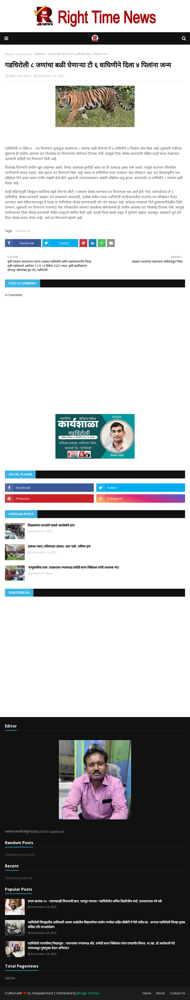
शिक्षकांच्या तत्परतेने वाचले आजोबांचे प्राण (51, 525)
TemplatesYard (42, 993)
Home (9, 54)
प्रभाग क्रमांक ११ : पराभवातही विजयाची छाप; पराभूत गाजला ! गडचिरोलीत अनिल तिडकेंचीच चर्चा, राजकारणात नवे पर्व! (95, 901)
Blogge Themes (88, 993)
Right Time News (19, 76)
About (160, 993)
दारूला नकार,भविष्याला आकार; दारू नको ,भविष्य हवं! (59, 546)
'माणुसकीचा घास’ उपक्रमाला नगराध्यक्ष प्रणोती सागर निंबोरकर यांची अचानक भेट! (73, 567)
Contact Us (177, 993)
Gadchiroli (23, 54)
